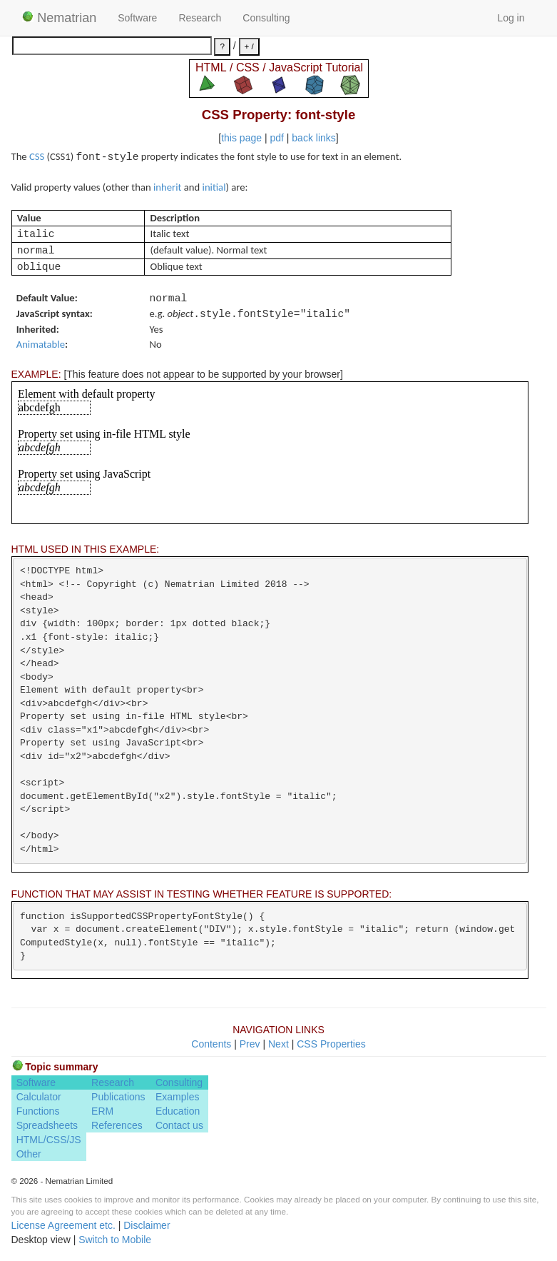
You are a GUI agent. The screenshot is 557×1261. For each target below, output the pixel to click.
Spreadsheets (47, 1125)
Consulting (266, 18)
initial (214, 187)
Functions (38, 1111)
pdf (276, 138)
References (117, 1125)
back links (313, 138)
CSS (36, 156)
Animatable (40, 344)
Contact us (179, 1125)
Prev (250, 1044)
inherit (167, 187)
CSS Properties (331, 1044)
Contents (211, 1044)
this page (241, 138)
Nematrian (59, 18)
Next (278, 1044)
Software (137, 18)
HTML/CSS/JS (48, 1139)
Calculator (38, 1096)
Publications (118, 1096)
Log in (510, 18)
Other (28, 1154)
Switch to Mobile (114, 1239)
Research (199, 18)
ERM (102, 1111)
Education (177, 1111)
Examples (177, 1096)
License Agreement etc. (63, 1225)
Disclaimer (146, 1225)
